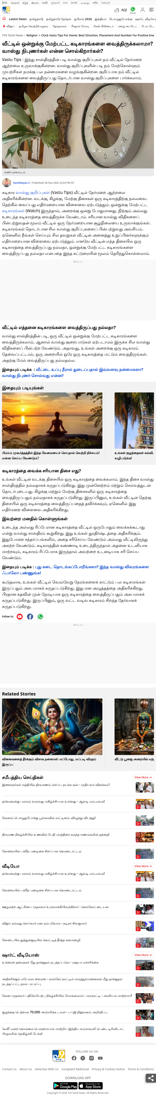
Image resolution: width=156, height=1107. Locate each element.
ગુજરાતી (55, 3)
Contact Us (9, 1069)
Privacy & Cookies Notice (108, 1069)
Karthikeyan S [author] (21, 183)
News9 (15, 3)
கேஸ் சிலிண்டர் (103, 26)
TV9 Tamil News (12, 35)
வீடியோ (11, 866)
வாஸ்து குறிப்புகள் (33, 192)
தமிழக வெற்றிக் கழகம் (33, 26)
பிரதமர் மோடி (80, 26)
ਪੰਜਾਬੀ (74, 3)
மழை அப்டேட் (128, 26)
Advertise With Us (46, 1069)
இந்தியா (100, 19)
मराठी (45, 3)
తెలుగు (35, 3)
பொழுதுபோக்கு (120, 19)
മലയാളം (85, 3)
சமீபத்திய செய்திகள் (22, 777)
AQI (124, 10)
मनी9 (95, 3)
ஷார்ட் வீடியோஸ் (20, 955)
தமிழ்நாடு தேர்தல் (58, 19)
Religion (31, 35)
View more (143, 777)
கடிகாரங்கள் (13, 210)
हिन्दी (5, 3)
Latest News (18, 19)
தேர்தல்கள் (60, 26)
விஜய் (10, 26)
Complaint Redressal (75, 1069)
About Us (26, 1069)
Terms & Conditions (141, 1069)
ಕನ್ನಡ (25, 3)
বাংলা (65, 3)
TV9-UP (105, 3)
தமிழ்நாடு (36, 19)
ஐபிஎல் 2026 (83, 19)
